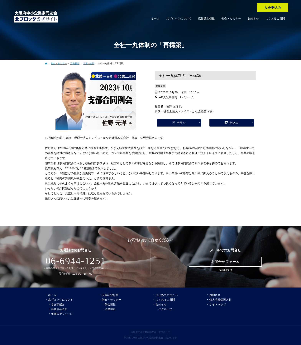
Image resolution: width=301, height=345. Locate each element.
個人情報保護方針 (220, 299)
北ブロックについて (60, 299)
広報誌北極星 (110, 295)
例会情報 (110, 304)
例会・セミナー (111, 299)
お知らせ (161, 304)
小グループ (165, 309)
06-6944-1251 (75, 260)
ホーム (52, 295)
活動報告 (110, 309)
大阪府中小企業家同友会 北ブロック (150, 332)
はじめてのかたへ (166, 295)
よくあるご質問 (165, 299)
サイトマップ (217, 304)
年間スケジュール (62, 313)
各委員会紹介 (59, 309)
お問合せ (214, 295)
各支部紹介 (57, 304)
